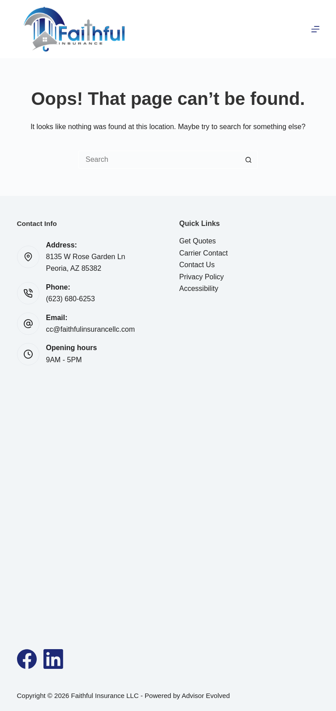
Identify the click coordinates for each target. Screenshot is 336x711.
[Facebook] (27, 659)
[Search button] (249, 160)
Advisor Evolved (205, 695)
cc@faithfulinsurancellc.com (90, 329)
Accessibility (198, 288)
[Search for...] (159, 160)
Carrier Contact (203, 253)
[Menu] (315, 29)
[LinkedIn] (53, 659)
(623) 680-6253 (70, 299)
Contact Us (197, 265)
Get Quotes (197, 241)
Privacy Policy (201, 277)
